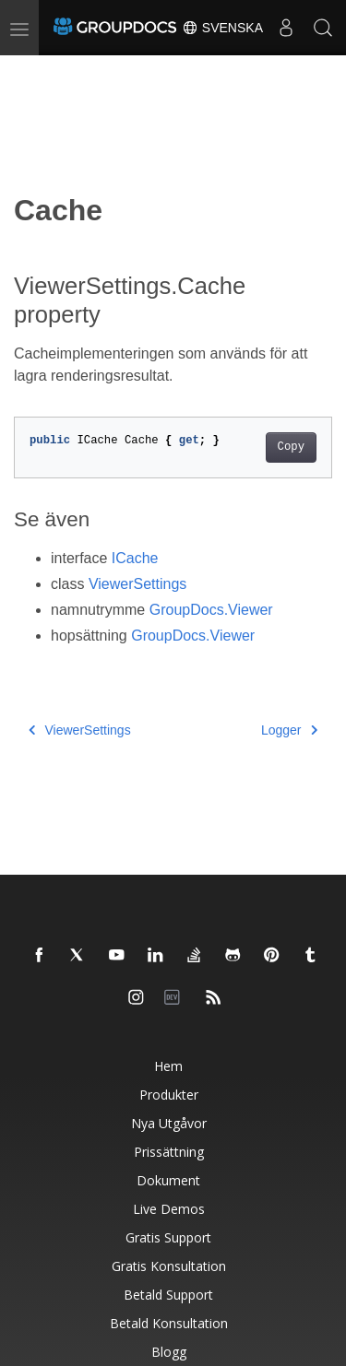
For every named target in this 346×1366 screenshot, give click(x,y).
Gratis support (168, 1237)
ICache (135, 558)
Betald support (168, 1294)
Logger (289, 730)
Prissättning (169, 1151)
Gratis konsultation (169, 1266)
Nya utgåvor (169, 1123)
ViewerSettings (137, 584)
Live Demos (169, 1209)
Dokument (168, 1180)
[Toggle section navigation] (29, 71)
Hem (168, 1066)
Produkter (168, 1094)
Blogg (168, 1351)
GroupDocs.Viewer (211, 610)
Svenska (222, 27)
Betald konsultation (169, 1323)
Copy (291, 447)
